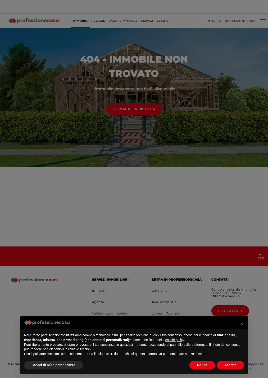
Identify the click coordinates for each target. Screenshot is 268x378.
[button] (241, 324)
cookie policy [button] (174, 340)
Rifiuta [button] (202, 365)
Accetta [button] (230, 365)
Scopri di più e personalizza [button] (53, 365)
